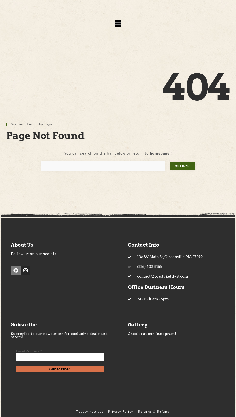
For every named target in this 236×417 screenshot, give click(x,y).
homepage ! (161, 153)
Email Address (29, 351)
